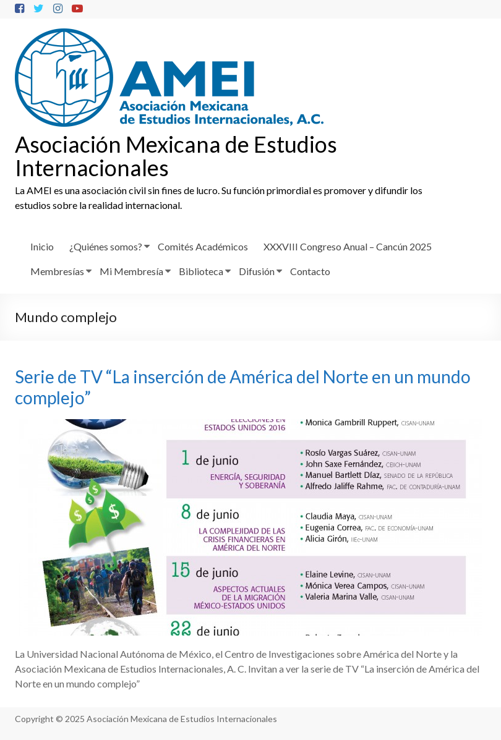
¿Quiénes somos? (105, 246)
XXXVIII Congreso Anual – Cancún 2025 (347, 246)
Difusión (257, 271)
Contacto (310, 271)
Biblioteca (201, 271)
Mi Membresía (131, 271)
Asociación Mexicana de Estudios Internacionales (176, 155)
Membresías (57, 271)
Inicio (42, 246)
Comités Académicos (203, 246)
